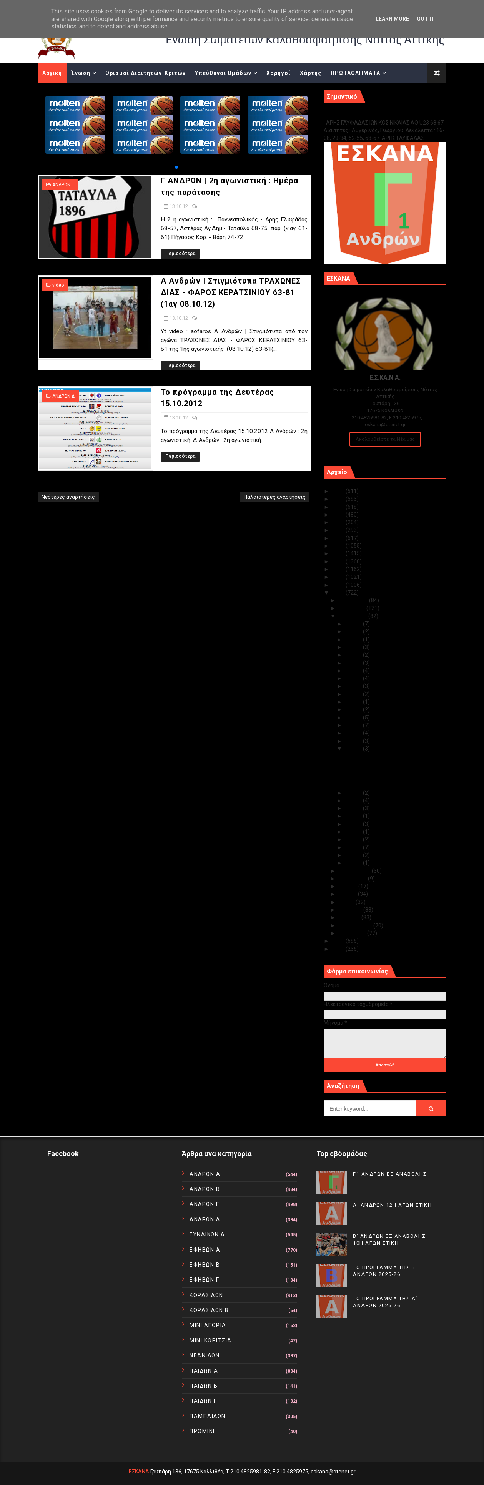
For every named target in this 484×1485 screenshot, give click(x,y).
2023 (339, 507)
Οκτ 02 (354, 855)
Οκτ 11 (354, 800)
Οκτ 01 (354, 863)
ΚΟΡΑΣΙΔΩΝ (206, 1295)
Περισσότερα (180, 253)
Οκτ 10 (354, 808)
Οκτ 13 (354, 749)
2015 (339, 569)
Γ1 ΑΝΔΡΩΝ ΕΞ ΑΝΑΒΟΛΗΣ (363, 114)
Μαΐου (347, 902)
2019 (339, 538)
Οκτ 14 (354, 741)
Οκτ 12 (354, 793)
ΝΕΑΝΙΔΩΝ (205, 1355)
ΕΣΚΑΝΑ (139, 1471)
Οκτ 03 (354, 847)
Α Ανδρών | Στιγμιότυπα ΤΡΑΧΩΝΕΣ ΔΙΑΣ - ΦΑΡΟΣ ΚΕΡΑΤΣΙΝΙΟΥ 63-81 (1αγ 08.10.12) (231, 292)
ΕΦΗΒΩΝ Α (205, 1250)
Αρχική (52, 73)
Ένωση (80, 73)
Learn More (392, 19)
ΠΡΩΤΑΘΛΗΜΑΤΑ (355, 73)
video (58, 285)
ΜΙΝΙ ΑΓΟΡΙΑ (208, 1325)
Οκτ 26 (354, 663)
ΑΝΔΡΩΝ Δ (63, 396)
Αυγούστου (353, 878)
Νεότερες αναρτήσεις (68, 497)
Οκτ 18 (354, 717)
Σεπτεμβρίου (355, 871)
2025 (339, 491)
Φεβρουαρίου (356, 925)
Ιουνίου (348, 894)
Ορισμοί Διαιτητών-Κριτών (145, 73)
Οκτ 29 (354, 639)
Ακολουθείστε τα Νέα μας (385, 439)
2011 (339, 941)
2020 (339, 530)
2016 (339, 561)
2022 (339, 515)
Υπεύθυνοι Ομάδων (223, 73)
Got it (426, 19)
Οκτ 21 (354, 702)
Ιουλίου (348, 886)
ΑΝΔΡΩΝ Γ (63, 185)
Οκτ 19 (354, 709)
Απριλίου (351, 910)
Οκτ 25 (354, 671)
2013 (339, 585)
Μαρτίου (350, 917)
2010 (339, 949)
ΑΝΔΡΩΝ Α (205, 1174)
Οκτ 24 (354, 678)
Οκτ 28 (354, 647)
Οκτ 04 (354, 839)
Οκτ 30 (354, 631)
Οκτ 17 (354, 725)
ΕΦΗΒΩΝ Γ (204, 1280)
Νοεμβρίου (352, 608)
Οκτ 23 (354, 686)
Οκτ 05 (354, 832)
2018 (339, 546)
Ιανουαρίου (353, 933)
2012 (339, 593)
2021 (339, 522)
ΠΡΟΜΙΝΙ (202, 1431)
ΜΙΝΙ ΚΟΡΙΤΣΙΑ (211, 1340)
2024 (339, 499)
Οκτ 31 (354, 624)
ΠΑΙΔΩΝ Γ (203, 1401)
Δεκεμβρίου (354, 600)
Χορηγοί (278, 73)
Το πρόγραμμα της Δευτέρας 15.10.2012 (393, 785)
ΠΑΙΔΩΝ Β (204, 1386)
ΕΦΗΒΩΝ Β (205, 1265)
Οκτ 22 (354, 694)
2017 (339, 553)
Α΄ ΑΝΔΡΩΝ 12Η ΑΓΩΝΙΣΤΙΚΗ (392, 1205)
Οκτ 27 (354, 655)
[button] (176, 167)
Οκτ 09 (354, 816)
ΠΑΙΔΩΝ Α (204, 1371)
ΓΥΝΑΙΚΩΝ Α (207, 1234)
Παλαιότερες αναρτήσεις (275, 497)
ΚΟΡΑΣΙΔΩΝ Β (209, 1310)
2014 (339, 577)
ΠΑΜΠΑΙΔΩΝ (208, 1416)
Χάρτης (310, 73)
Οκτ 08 (354, 824)
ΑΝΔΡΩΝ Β (205, 1189)
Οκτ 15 (354, 733)
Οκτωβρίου (353, 616)
